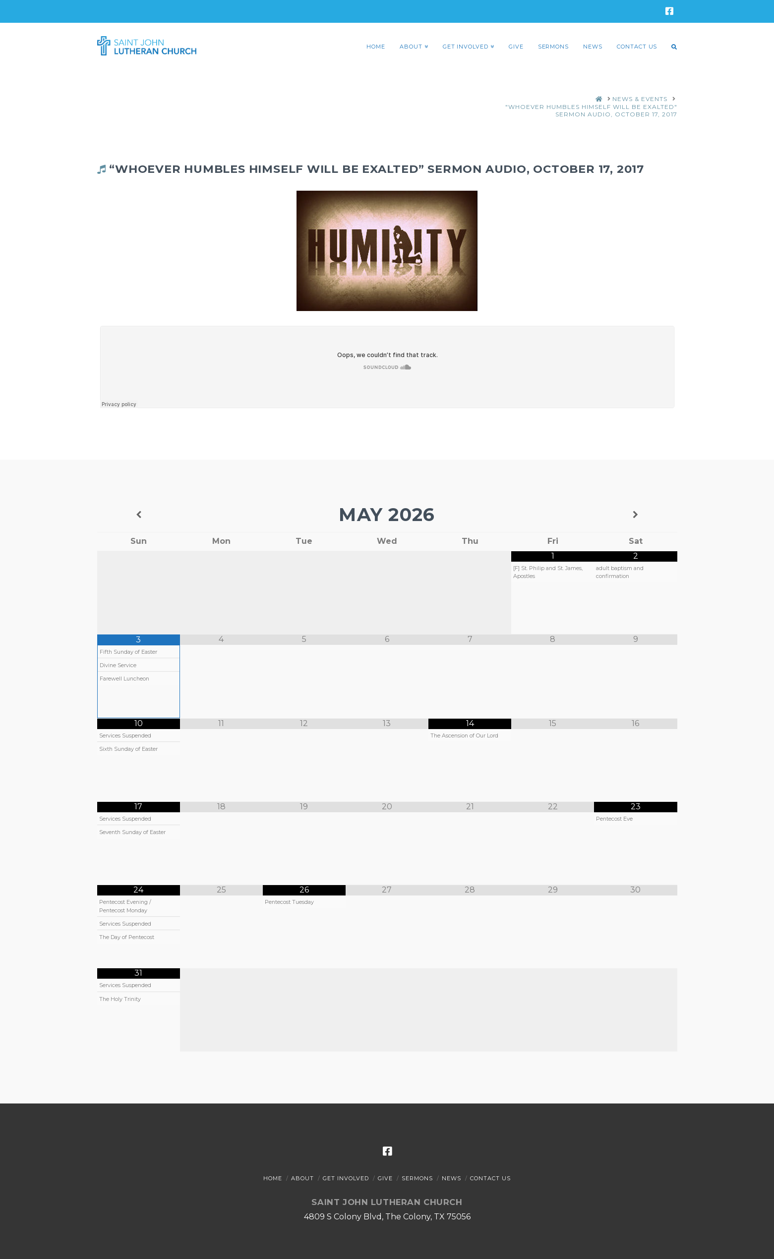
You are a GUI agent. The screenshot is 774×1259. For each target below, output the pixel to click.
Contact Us (490, 1178)
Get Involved (346, 1178)
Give (385, 1178)
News (451, 1178)
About (302, 1178)
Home (272, 1178)
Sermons (417, 1178)
